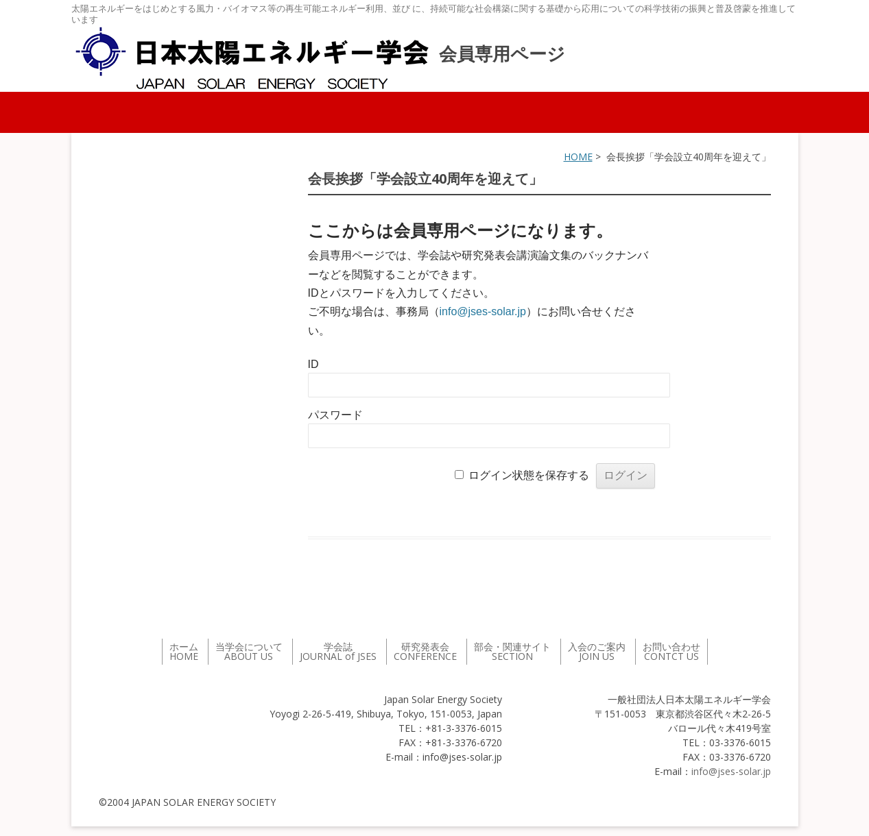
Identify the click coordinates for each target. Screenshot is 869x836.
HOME (578, 156)
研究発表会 (425, 651)
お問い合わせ (671, 651)
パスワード (335, 415)
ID (313, 364)
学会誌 (338, 651)
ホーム (183, 651)
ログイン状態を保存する (528, 475)
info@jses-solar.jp (483, 311)
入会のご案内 (597, 651)
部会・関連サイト (512, 651)
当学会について (249, 651)
